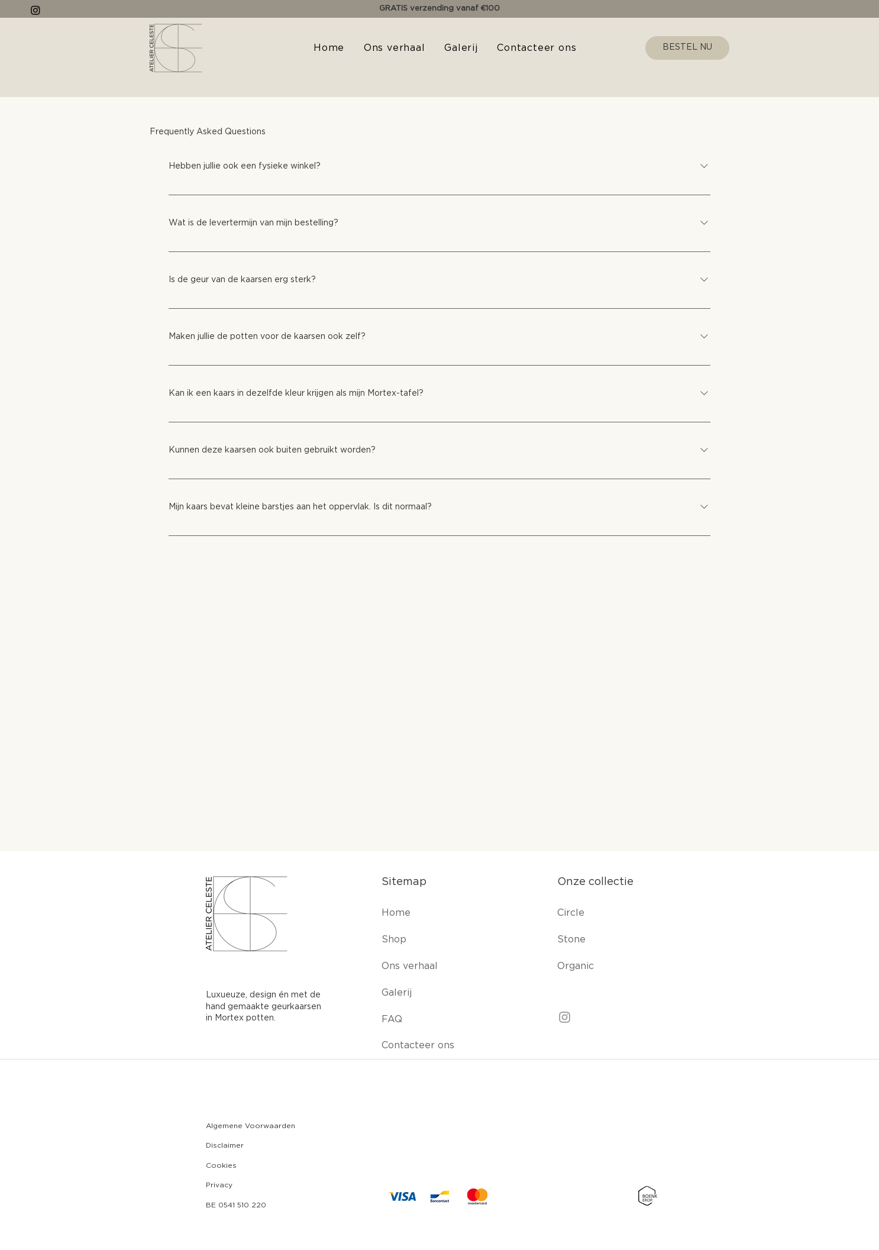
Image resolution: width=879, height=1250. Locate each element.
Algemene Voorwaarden (250, 1125)
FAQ (392, 1019)
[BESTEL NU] (687, 48)
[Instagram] (564, 1017)
